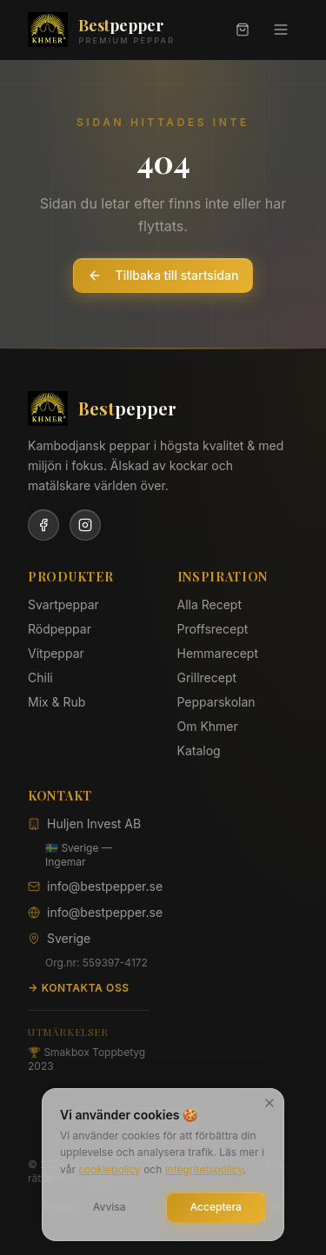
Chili (40, 677)
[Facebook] (43, 525)
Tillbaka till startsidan (163, 275)
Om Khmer (207, 726)
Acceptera (216, 1207)
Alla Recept (210, 604)
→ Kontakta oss (79, 987)
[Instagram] (85, 525)
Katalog (199, 750)
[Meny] (280, 29)
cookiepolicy (109, 1169)
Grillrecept (207, 677)
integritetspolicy (204, 1169)
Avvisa (109, 1207)
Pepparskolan (216, 701)
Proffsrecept (213, 628)
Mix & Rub (56, 701)
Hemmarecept (217, 653)
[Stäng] (269, 1103)
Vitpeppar (56, 653)
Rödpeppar (59, 628)
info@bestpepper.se (105, 886)
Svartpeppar (63, 604)
